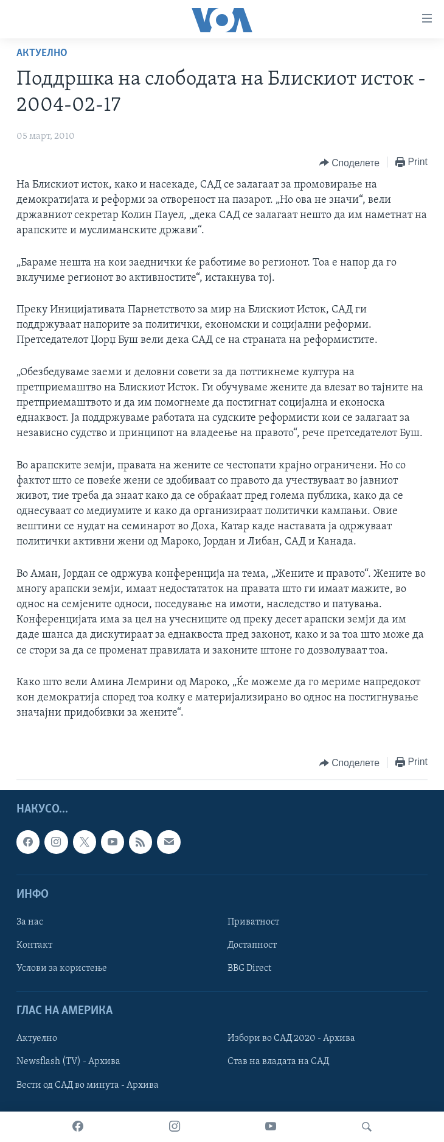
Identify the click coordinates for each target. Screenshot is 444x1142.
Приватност (253, 922)
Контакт (34, 945)
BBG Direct (249, 968)
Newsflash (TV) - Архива (68, 1062)
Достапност (252, 945)
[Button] (349, 162)
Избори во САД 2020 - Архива (291, 1039)
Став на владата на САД (278, 1062)
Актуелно (42, 53)
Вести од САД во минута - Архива (87, 1085)
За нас (29, 922)
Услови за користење (61, 968)
